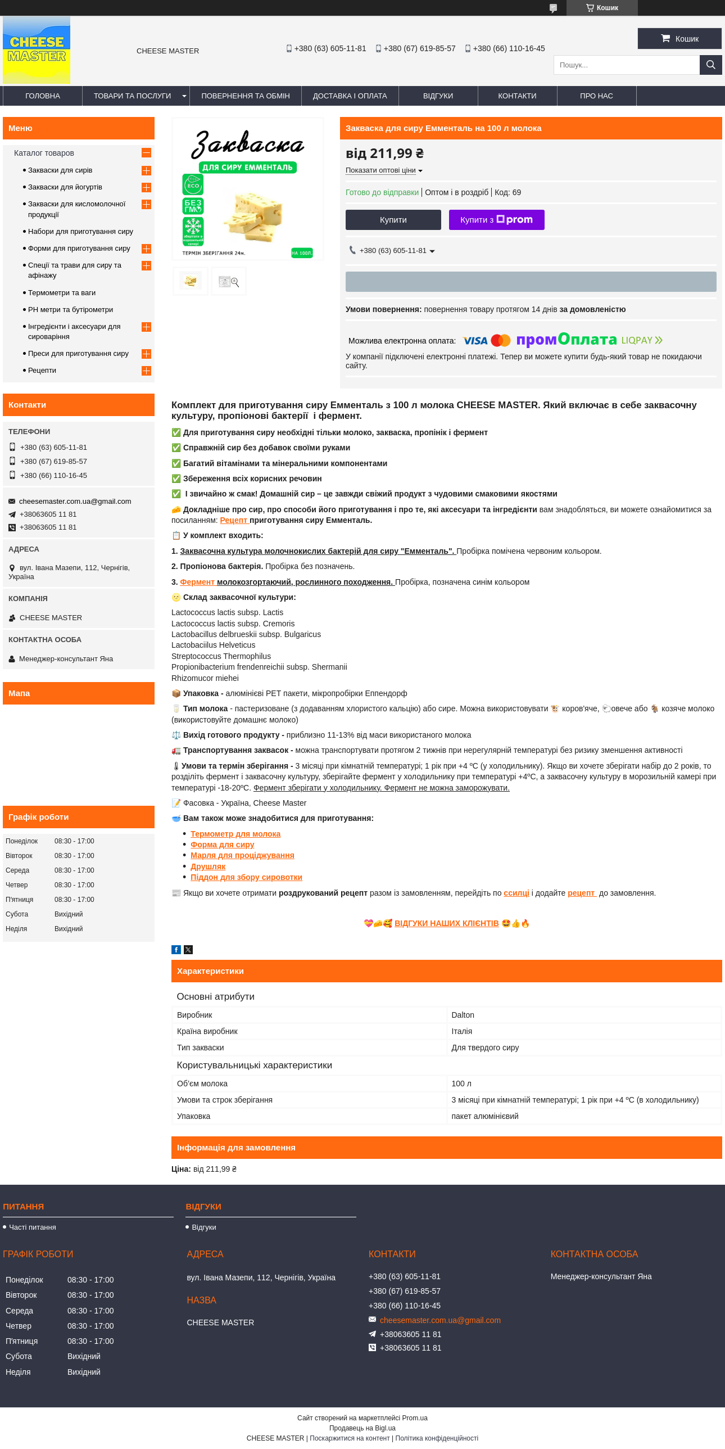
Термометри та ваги (62, 292)
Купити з (496, 220)
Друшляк (208, 866)
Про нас (596, 96)
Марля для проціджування (242, 855)
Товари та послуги (132, 96)
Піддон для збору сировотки (246, 877)
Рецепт (235, 520)
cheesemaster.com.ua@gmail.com (75, 501)
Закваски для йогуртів (65, 187)
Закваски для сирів (60, 170)
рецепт (582, 892)
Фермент (198, 581)
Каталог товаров (44, 152)
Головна (42, 96)
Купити (393, 219)
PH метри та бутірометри (70, 309)
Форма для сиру (222, 844)
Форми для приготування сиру (79, 248)
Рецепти (42, 370)
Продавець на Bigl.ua (362, 1428)
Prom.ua (415, 1418)
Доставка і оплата (350, 96)
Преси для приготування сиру (78, 353)
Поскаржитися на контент (349, 1438)
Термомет (209, 833)
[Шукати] (711, 65)
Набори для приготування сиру (80, 231)
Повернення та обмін (245, 96)
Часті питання (32, 1227)
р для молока (255, 833)
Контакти (518, 96)
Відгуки (438, 96)
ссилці (516, 892)
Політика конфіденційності (437, 1438)
